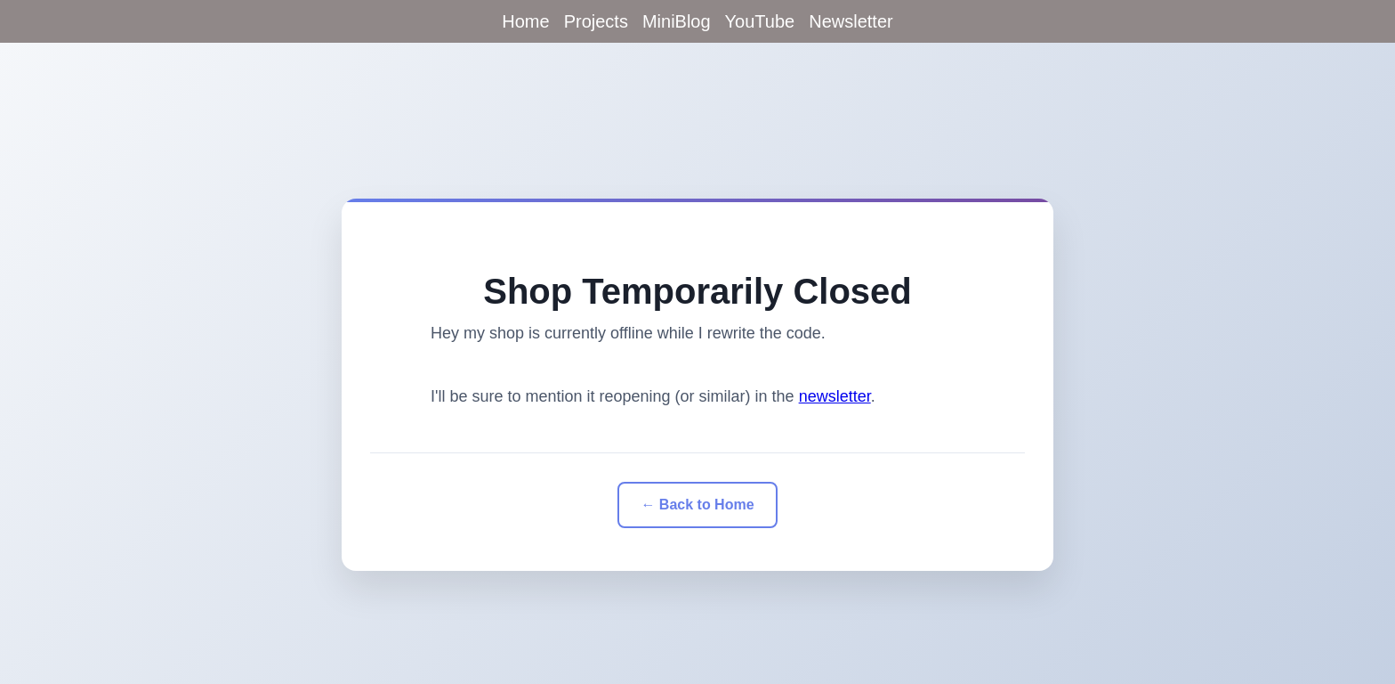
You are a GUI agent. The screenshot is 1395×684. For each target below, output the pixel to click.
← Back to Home (697, 504)
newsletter (835, 396)
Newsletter (850, 21)
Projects (596, 21)
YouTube (760, 21)
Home (525, 21)
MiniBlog (676, 21)
